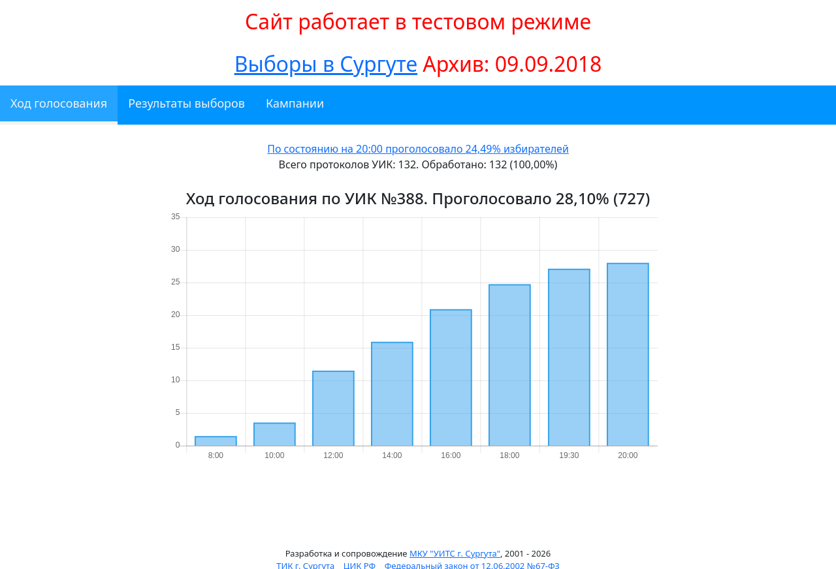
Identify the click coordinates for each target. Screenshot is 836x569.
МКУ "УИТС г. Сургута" (455, 553)
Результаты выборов (186, 103)
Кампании (295, 103)
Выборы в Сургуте (325, 64)
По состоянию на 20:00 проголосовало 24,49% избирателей (418, 149)
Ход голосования (58, 103)
